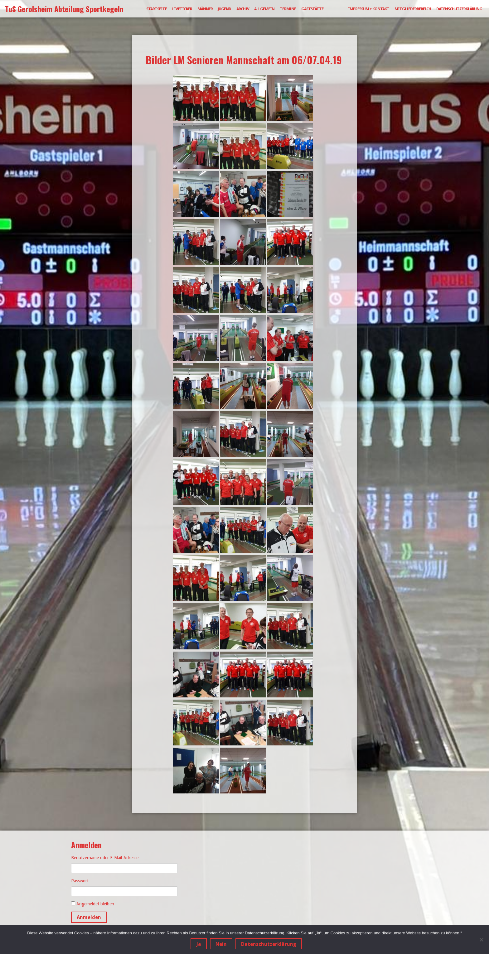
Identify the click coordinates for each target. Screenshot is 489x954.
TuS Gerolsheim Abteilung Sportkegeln (64, 8)
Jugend (224, 9)
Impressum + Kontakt (368, 9)
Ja (198, 944)
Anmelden (89, 917)
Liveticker (182, 9)
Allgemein (264, 9)
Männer (205, 9)
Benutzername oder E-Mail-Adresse (104, 857)
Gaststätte (312, 9)
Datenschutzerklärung (459, 9)
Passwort (80, 880)
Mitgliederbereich (413, 9)
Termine (288, 9)
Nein (221, 944)
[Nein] (481, 940)
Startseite (156, 9)
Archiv (242, 9)
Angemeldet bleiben (95, 903)
